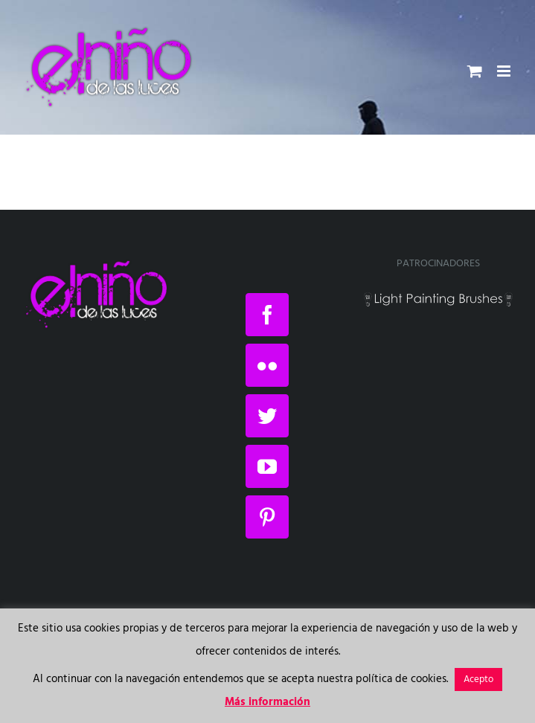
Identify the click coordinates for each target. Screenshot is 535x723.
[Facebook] (267, 314)
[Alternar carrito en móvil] (474, 71)
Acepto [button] (478, 679)
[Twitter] (267, 415)
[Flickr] (267, 365)
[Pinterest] (267, 517)
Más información (267, 702)
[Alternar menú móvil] (505, 71)
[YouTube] (267, 466)
